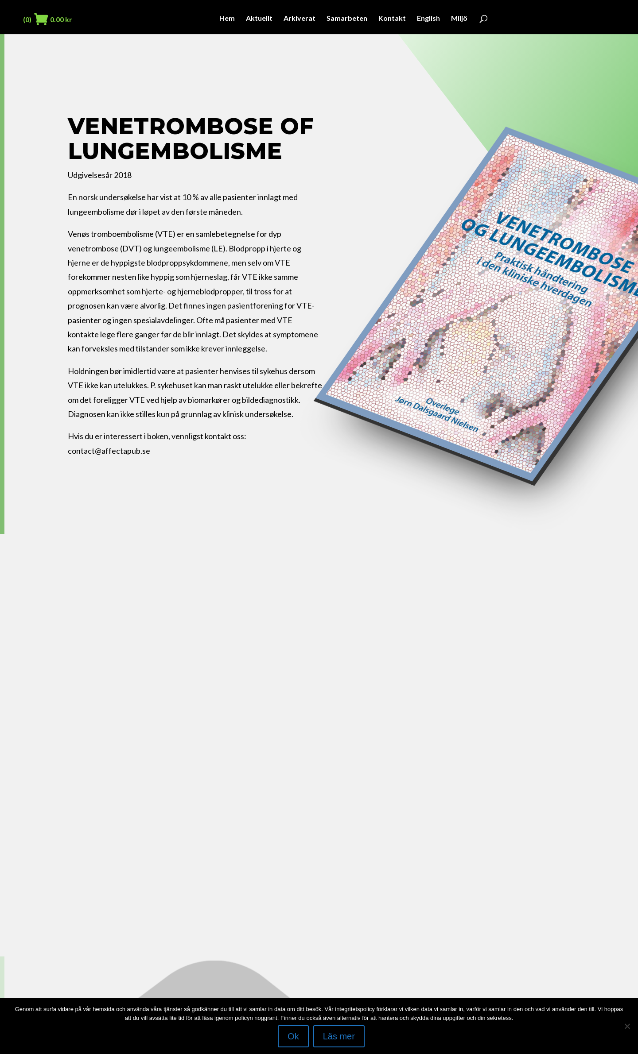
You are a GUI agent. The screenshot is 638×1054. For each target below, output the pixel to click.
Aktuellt (259, 18)
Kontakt (392, 18)
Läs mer (339, 1036)
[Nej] (626, 1026)
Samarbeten (347, 18)
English (428, 18)
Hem (227, 18)
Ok (293, 1036)
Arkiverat (299, 18)
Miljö (459, 18)
